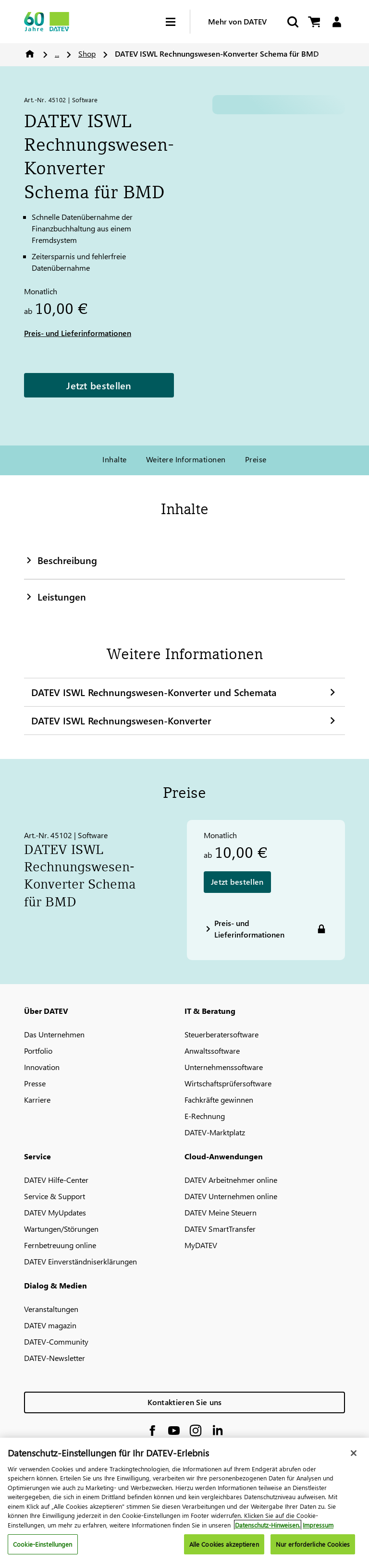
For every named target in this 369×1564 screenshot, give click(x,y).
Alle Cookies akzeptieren (224, 1544)
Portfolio (38, 1051)
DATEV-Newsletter (54, 1358)
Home (30, 54)
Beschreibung (60, 559)
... (57, 53)
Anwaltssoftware (212, 1051)
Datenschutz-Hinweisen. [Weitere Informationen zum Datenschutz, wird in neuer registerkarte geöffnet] (267, 1525)
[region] (184, 1501)
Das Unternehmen (54, 1034)
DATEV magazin (50, 1325)
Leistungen (55, 596)
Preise (256, 459)
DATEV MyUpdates (55, 1212)
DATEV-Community (56, 1341)
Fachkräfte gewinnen (218, 1100)
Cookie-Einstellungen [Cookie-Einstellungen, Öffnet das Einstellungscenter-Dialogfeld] (43, 1544)
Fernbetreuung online (60, 1245)
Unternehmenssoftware (223, 1067)
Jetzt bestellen (99, 385)
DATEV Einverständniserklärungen (80, 1261)
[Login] (336, 21)
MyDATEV (200, 1245)
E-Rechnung (204, 1116)
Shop (87, 53)
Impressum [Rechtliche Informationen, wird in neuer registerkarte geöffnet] (318, 1525)
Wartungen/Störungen (61, 1229)
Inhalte (114, 459)
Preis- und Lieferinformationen (77, 333)
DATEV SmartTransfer (220, 1229)
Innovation (42, 1067)
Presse (35, 1083)
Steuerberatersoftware (221, 1034)
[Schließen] (353, 1453)
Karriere (37, 1100)
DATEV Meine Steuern (220, 1212)
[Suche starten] (292, 22)
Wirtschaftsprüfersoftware (227, 1083)
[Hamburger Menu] (178, 22)
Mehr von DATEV (237, 21)
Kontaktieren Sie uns (185, 1402)
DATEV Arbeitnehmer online (230, 1180)
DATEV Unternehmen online (230, 1196)
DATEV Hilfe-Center (56, 1180)
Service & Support (54, 1196)
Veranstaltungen (51, 1309)
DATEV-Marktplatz (214, 1132)
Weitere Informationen (186, 459)
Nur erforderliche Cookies (313, 1544)
